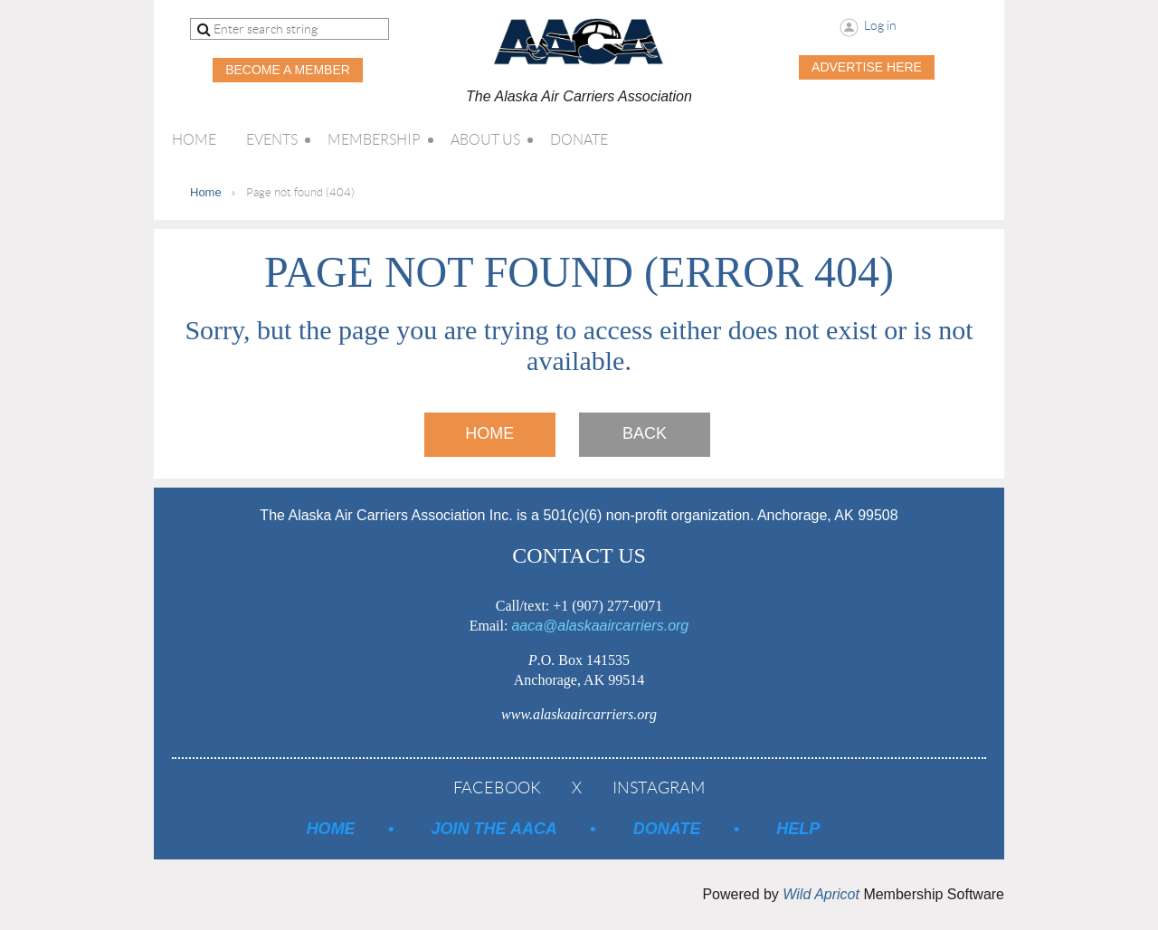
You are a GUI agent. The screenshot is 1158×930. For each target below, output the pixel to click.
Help (798, 829)
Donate (667, 829)
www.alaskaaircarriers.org (579, 714)
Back (644, 433)
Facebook (497, 788)
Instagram (658, 788)
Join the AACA (494, 829)
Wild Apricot (821, 894)
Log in (880, 25)
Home (206, 192)
